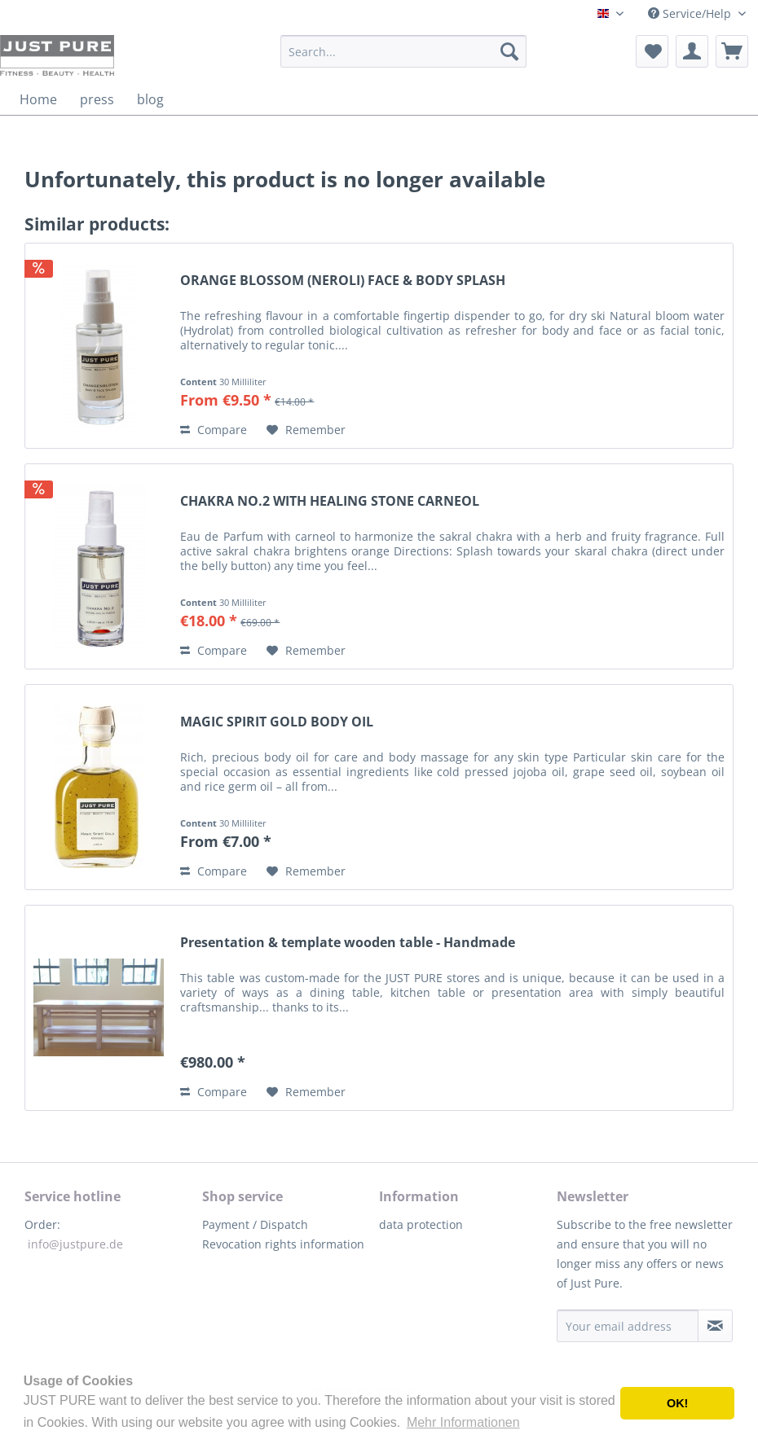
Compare (213, 429)
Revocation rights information (283, 1244)
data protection (421, 1224)
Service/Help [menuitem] (691, 13)
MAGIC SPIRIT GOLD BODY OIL (276, 722)
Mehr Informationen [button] (463, 1422)
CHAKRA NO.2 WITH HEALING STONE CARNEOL (329, 501)
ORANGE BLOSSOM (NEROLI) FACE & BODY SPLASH (342, 280)
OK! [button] (677, 1403)
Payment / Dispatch (255, 1224)
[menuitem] (403, 51)
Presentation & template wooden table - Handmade (347, 942)
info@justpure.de (75, 1244)
